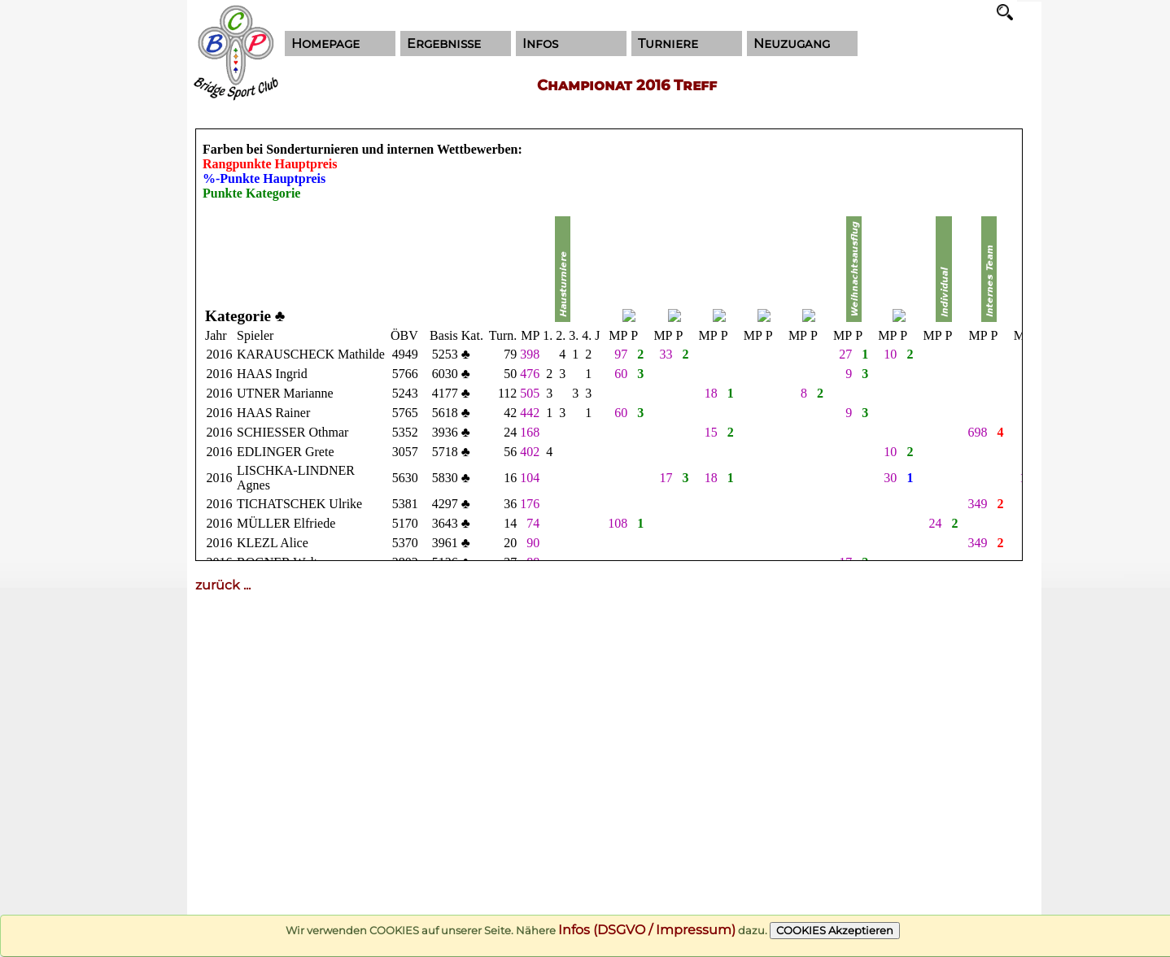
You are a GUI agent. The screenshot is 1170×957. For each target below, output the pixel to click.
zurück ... (223, 585)
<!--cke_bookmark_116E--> (609, 344)
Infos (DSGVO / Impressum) (647, 929)
